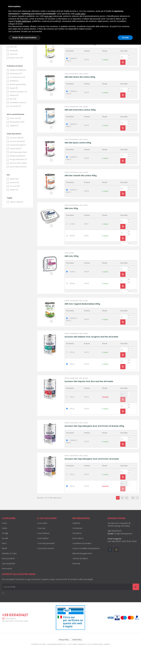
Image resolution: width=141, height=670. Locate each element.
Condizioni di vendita (81, 566)
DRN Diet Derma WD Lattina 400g (80, 67)
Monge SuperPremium (19, 179)
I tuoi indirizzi (42, 561)
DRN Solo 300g (71, 279)
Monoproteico (17, 145)
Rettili (4, 571)
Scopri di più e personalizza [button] (24, 37)
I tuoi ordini (42, 546)
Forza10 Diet (15, 171)
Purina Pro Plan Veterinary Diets (19, 186)
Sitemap (76, 586)
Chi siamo (77, 556)
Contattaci (77, 551)
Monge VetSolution (18, 182)
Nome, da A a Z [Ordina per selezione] (122, 53)
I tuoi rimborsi (43, 556)
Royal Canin (16, 81)
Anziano (14, 205)
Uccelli (5, 561)
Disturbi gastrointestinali (19, 107)
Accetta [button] (125, 37)
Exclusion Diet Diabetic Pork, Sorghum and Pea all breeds (91, 359)
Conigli (5, 556)
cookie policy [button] (80, 14)
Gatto (4, 551)
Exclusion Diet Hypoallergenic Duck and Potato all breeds (92, 481)
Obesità (14, 118)
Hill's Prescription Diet (19, 175)
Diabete (14, 104)
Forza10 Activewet (18, 168)
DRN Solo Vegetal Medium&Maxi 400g (82, 326)
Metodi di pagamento (82, 576)
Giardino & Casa (9, 576)
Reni (13, 122)
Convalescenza (17, 100)
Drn (12, 55)
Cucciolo (15, 209)
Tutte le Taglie (16, 225)
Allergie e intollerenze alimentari (19, 93)
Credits (107, 667)
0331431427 (117, 554)
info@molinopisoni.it (123, 556)
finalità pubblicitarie (23, 21)
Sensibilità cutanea (19, 125)
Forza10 (14, 66)
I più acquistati (8, 586)
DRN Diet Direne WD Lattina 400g (80, 100)
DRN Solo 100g (71, 231)
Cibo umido (69, 276)
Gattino (14, 213)
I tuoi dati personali (45, 566)
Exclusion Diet (16, 161)
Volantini (76, 546)
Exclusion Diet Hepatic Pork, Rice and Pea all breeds (89, 404)
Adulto (14, 202)
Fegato (14, 111)
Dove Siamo (77, 561)
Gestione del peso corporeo (19, 114)
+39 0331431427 (15, 638)
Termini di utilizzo (80, 581)
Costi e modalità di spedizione (86, 571)
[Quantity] (123, 80)
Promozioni (7, 591)
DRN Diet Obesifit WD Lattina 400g (81, 198)
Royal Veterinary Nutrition (19, 189)
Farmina (14, 62)
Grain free (15, 141)
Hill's (13, 70)
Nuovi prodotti (8, 581)
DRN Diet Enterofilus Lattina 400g (80, 132)
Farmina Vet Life (17, 164)
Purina (13, 77)
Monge (14, 73)
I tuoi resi (41, 551)
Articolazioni (16, 96)
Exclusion (15, 59)
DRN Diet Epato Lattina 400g (78, 165)
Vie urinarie (15, 129)
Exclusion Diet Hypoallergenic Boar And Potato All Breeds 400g (94, 449)
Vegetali (14, 148)
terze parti (48, 16)
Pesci (4, 566)
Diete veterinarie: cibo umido (76, 64)
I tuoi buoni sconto (45, 571)
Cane (4, 546)
